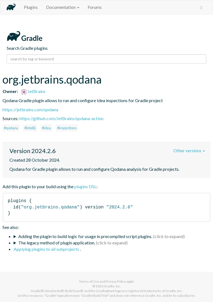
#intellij (30, 128)
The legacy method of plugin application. (56, 242)
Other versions (189, 150)
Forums (95, 7)
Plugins (31, 7)
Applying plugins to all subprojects (47, 249)
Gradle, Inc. (112, 286)
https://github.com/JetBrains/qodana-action (61, 118)
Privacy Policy (116, 281)
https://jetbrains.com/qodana (30, 109)
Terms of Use (89, 281)
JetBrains (33, 91)
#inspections (67, 128)
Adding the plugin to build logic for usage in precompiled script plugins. (85, 236)
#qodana (11, 128)
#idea (46, 128)
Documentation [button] (62, 7)
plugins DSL (85, 186)
